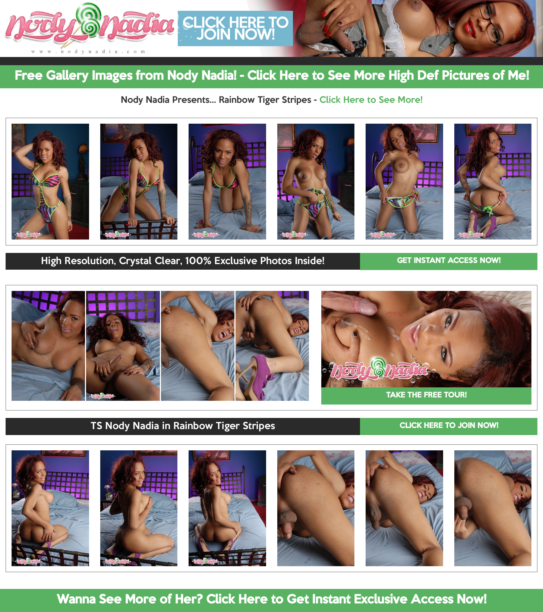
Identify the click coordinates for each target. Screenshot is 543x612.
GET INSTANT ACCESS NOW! (449, 261)
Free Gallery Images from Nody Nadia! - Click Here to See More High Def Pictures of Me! (272, 76)
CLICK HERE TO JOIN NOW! (449, 426)
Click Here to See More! (371, 100)
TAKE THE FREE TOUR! (426, 395)
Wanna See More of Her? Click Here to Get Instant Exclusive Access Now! (271, 600)
